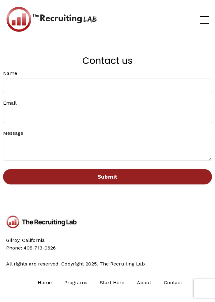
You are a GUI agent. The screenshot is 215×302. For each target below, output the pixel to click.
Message (13, 133)
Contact (173, 282)
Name (10, 73)
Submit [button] (107, 176)
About (144, 282)
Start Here (112, 282)
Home (45, 282)
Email (10, 103)
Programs (75, 282)
